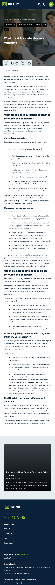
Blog (5, 538)
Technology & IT (10, 25)
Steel (6, 29)
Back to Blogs (13, 70)
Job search (8, 533)
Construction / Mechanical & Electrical (29, 25)
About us (7, 529)
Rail (45, 25)
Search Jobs (39, 4)
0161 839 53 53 (9, 573)
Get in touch (8, 543)
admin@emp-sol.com (22, 573)
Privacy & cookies (10, 548)
